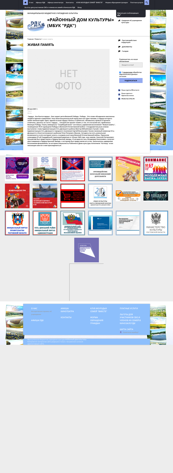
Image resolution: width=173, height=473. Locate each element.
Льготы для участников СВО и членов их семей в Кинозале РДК (49, 7)
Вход (80, 7)
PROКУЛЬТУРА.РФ (128, 99)
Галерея (125, 51)
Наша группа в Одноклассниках (127, 94)
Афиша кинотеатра (55, 2)
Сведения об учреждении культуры (131, 21)
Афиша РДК (40, 2)
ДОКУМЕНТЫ (127, 47)
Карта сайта (126, 329)
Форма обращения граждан (116, 2)
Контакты (70, 2)
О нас (31, 2)
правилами (127, 72)
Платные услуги (136, 2)
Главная (30, 39)
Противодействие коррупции (129, 41)
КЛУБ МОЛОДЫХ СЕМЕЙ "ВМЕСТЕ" (89, 2)
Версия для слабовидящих (128, 13)
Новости (38, 39)
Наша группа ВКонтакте (130, 90)
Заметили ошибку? (131, 332)
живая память (47, 39)
